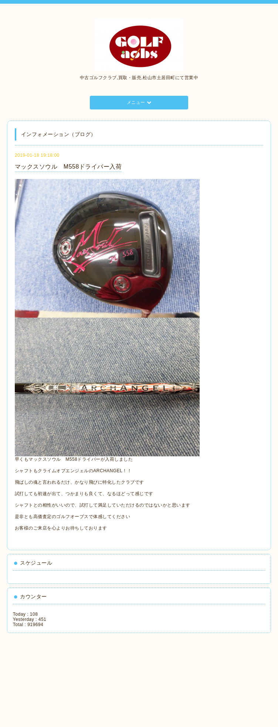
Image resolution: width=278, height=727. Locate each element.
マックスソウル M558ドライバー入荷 (68, 166)
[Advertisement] (46, 677)
